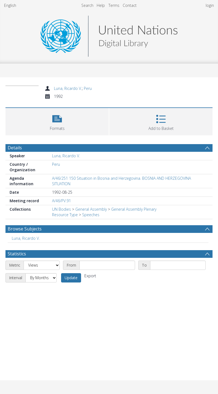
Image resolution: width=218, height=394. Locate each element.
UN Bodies (61, 209)
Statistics (17, 254)
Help (101, 5)
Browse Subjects (25, 229)
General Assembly (91, 209)
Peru (88, 88)
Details (15, 148)
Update (71, 277)
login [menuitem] (210, 5)
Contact (130, 5)
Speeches (90, 214)
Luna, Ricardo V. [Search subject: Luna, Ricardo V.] (26, 238)
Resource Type (65, 214)
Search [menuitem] (87, 5)
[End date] (178, 265)
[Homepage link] (109, 34)
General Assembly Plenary (133, 209)
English (10, 5)
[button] (57, 121)
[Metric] (42, 265)
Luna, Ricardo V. (68, 88)
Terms (113, 5)
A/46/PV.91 (61, 200)
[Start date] (107, 265)
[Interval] (41, 277)
